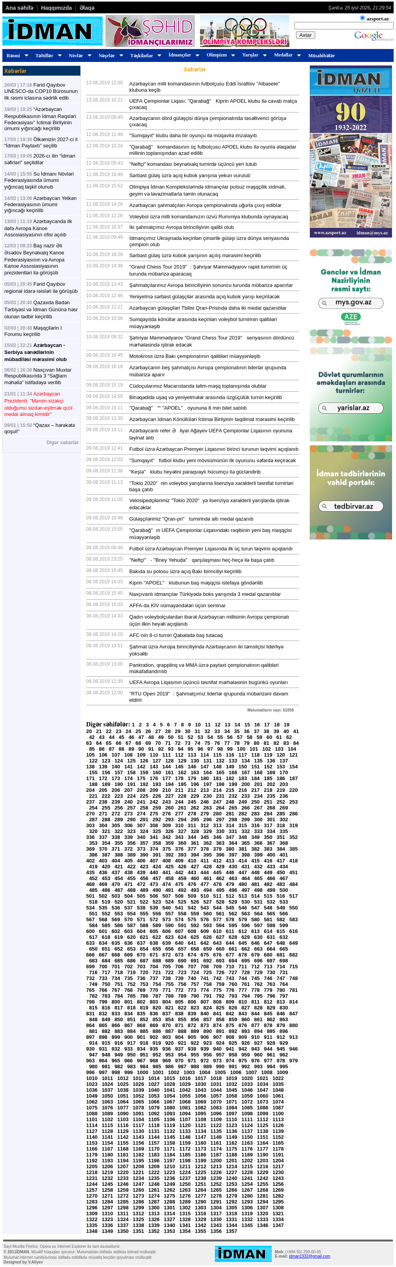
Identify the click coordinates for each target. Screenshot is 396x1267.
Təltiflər (47, 55)
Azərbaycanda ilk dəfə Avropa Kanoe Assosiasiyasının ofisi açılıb (38, 228)
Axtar (305, 35)
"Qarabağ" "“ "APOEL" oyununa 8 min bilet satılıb (188, 408)
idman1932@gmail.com (309, 1256)
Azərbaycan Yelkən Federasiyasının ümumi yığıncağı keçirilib (40, 204)
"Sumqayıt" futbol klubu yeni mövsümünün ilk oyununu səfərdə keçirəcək (212, 460)
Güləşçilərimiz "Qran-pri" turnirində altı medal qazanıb (191, 519)
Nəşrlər (110, 55)
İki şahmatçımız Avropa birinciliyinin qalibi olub (181, 227)
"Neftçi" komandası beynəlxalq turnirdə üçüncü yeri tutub (193, 164)
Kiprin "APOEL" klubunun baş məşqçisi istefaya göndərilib (196, 583)
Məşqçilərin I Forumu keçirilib (33, 331)
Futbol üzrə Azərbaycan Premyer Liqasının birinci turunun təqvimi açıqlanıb (213, 449)
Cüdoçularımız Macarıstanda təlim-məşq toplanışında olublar (198, 386)
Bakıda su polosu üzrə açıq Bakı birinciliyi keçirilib (185, 571)
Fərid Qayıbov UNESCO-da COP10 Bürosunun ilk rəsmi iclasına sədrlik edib (41, 91)
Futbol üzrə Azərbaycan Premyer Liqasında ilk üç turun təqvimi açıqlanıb (210, 549)
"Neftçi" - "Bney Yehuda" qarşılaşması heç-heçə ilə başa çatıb (201, 560)
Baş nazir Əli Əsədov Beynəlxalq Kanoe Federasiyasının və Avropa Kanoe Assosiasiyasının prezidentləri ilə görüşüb (34, 259)
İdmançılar (183, 55)
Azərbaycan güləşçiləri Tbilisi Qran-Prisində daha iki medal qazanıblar (208, 308)
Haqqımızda (56, 8)
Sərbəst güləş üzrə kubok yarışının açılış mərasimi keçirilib (195, 255)
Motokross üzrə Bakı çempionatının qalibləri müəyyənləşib (194, 356)
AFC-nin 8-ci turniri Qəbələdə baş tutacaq (176, 635)
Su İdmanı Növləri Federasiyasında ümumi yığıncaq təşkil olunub (39, 180)
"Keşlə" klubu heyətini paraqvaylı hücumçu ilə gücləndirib (195, 472)
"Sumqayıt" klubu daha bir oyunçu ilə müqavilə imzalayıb (193, 135)
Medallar (286, 55)
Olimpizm (219, 55)
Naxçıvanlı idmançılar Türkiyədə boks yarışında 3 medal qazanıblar (205, 594)
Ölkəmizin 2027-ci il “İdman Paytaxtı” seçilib (41, 142)
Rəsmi (16, 55)
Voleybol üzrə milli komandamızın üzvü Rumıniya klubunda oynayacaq (208, 217)
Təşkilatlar (145, 55)
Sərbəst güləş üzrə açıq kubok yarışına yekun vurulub (189, 175)
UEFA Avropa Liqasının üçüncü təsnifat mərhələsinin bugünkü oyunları (208, 682)
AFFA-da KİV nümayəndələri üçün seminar (177, 605)
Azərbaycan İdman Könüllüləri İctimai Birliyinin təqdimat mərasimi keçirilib (212, 419)
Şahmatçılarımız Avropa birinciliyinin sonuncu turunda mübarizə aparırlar (211, 285)
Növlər (79, 55)
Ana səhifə (19, 8)
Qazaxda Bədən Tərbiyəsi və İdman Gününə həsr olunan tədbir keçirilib (41, 309)
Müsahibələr (321, 55)
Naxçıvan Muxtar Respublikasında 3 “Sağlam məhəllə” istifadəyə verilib (38, 376)
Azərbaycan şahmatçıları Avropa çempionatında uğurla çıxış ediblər (205, 205)
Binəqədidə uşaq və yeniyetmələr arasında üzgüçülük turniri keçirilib (205, 397)
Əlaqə (87, 8)
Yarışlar (253, 55)
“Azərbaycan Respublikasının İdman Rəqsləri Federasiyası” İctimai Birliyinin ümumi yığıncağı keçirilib (40, 118)
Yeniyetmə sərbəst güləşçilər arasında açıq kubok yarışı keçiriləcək (204, 297)
